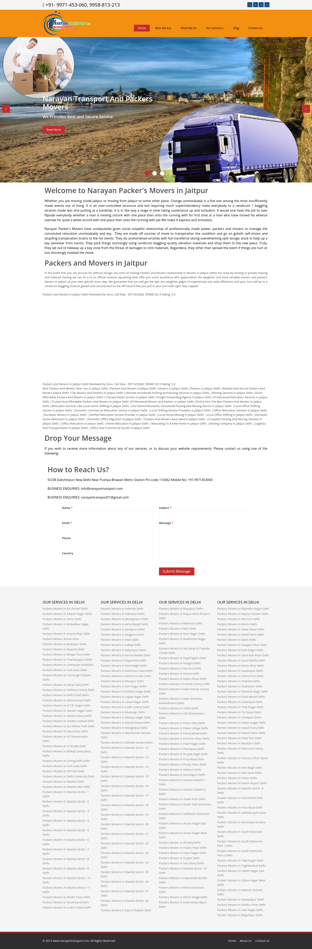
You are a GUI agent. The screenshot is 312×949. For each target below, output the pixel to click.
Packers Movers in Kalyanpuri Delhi (123, 650)
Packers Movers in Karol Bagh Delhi (124, 665)
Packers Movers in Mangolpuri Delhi (124, 728)
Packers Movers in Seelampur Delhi (240, 671)
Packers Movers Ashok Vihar (61, 639)
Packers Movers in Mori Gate (177, 628)
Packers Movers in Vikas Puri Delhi (239, 738)
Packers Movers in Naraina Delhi (180, 668)
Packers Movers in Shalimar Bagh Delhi (242, 691)
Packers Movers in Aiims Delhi (62, 619)
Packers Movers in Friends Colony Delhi (184, 684)
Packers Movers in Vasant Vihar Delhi (241, 733)
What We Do (188, 28)
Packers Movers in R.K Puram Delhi (65, 608)
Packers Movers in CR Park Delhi (63, 771)
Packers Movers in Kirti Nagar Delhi (123, 686)
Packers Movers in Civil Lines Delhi (65, 670)
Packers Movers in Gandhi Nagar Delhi (67, 710)
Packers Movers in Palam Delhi (237, 778)
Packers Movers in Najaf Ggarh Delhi (182, 658)
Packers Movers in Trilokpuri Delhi (239, 717)
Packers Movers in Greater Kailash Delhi (68, 721)
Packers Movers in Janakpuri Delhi (123, 629)
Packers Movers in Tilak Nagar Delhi (240, 707)
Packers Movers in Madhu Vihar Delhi (241, 905)
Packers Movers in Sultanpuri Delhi (239, 702)
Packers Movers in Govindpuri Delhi (182, 775)
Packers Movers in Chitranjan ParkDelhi (68, 665)
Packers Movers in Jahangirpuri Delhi (124, 619)
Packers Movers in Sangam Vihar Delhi (242, 645)
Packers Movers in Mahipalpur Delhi (240, 899)
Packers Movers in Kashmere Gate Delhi (127, 671)
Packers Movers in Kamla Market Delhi (126, 655)
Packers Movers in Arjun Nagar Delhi (182, 853)
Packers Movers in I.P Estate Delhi (64, 746)
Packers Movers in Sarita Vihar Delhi (240, 665)
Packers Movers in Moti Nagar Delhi (182, 634)
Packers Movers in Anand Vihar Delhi (66, 634)
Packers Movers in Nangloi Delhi (180, 663)
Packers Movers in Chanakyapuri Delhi (67, 659)
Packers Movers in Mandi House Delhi (125, 722)
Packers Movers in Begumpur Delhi (240, 915)
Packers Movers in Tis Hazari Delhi (239, 712)
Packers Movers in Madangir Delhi (123, 712)
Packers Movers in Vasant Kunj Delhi (240, 728)
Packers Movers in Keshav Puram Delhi (126, 676)
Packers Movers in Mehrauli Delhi (180, 623)
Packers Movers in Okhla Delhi (178, 708)
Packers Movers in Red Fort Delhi (238, 619)
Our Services (215, 28)
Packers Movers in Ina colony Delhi (181, 863)
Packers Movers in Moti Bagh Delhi (239, 767)
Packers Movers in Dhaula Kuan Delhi (67, 700)
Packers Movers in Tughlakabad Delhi (241, 866)
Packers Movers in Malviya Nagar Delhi (126, 717)
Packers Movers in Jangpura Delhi (122, 634)
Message (166, 523)
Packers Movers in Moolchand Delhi (66, 902)
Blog (236, 28)
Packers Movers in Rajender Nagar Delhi (243, 608)
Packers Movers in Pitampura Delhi (181, 749)
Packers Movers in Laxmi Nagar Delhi (125, 702)
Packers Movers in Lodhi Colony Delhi (67, 907)
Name (67, 508)
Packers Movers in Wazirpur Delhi (239, 743)
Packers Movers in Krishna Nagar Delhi (126, 691)
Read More (54, 130)
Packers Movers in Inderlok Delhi (122, 608)
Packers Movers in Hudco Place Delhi (183, 848)
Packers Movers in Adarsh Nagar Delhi (67, 614)
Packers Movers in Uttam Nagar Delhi (241, 722)
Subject (165, 508)
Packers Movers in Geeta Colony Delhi (67, 716)
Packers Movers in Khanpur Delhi (122, 681)
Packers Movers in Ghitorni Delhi (180, 769)
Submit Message (176, 571)
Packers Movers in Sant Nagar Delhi (240, 650)
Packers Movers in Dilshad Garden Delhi (127, 742)
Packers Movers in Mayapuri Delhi (181, 608)
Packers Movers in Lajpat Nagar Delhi (125, 697)
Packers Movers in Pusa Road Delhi (181, 759)
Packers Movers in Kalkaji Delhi (121, 645)
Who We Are (163, 28)
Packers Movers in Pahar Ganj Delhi (182, 723)
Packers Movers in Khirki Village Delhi (183, 897)
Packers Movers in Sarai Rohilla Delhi (241, 660)
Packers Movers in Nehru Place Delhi (182, 679)
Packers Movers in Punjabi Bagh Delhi (183, 754)
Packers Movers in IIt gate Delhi (179, 858)
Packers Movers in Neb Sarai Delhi (239, 773)
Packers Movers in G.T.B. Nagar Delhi (66, 705)
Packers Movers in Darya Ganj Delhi (66, 685)
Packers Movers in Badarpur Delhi (65, 644)
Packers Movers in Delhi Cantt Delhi (66, 695)
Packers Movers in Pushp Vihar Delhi (182, 764)
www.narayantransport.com (71, 941)
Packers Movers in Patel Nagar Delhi (182, 744)
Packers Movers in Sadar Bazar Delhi (240, 629)
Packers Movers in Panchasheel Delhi (183, 733)
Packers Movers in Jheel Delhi (120, 640)
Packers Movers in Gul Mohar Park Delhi (69, 726)
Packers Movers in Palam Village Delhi (183, 728)
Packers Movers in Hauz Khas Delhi (65, 731)
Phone (66, 538)
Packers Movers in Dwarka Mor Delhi (66, 787)
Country (67, 553)
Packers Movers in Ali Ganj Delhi (180, 842)
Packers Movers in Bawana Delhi (64, 649)
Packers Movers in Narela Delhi (179, 673)
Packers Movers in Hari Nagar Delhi (240, 910)
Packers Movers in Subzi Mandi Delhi (241, 697)
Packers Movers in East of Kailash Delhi (126, 910)
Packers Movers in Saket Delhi (236, 640)
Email (67, 523)
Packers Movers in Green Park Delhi (182, 799)
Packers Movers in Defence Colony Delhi (69, 690)
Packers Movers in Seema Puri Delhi (240, 676)
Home (142, 28)
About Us (246, 941)
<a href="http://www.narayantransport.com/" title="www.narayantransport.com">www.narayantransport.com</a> (156, 336)
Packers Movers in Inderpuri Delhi (123, 614)
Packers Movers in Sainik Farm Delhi (240, 634)
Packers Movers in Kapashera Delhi (123, 660)
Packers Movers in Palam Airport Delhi (242, 783)
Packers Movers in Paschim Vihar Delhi (184, 738)
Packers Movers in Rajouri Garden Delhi (243, 614)
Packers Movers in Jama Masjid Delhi (124, 624)
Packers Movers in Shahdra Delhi (238, 681)
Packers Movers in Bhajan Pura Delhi (66, 654)
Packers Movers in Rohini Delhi (237, 624)
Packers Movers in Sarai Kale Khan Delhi (243, 655)
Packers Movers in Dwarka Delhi (63, 781)
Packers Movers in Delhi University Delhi (69, 776)
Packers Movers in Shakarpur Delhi (239, 686)
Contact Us (255, 28)
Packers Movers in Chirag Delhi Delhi (66, 761)
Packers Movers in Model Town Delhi (66, 897)
